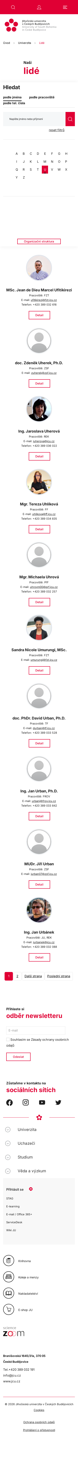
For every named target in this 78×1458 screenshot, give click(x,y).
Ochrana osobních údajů (39, 1422)
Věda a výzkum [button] (32, 1171)
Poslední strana (58, 976)
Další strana (33, 976)
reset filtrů (56, 130)
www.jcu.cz (11, 1381)
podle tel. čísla (14, 103)
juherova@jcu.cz (43, 441)
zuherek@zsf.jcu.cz (44, 372)
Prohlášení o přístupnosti (39, 1430)
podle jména (12, 97)
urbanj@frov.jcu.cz (44, 801)
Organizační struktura (39, 241)
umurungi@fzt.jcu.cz (44, 659)
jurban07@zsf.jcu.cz (44, 874)
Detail (39, 315)
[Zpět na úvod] (39, 25)
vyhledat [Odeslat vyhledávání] (70, 119)
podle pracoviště (41, 97)
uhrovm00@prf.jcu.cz (44, 587)
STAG (9, 1198)
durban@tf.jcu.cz (44, 728)
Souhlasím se (37, 1042)
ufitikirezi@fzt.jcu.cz (44, 300)
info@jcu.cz (12, 1375)
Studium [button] (25, 1157)
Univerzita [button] (27, 1129)
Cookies (39, 1410)
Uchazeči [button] (26, 1143)
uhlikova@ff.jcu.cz (44, 514)
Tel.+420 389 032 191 (19, 1370)
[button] (13, 7)
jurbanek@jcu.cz (43, 942)
